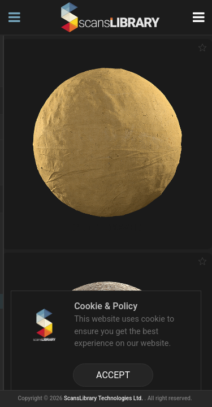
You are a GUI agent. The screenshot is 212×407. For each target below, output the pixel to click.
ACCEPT (113, 375)
